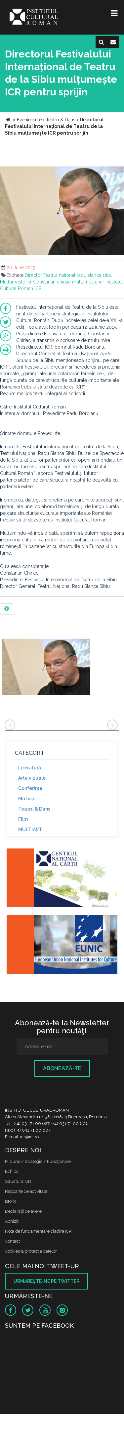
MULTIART (30, 829)
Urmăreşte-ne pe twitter (46, 1281)
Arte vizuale (32, 778)
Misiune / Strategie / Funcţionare (38, 1161)
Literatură (29, 767)
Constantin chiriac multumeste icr (68, 281)
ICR (38, 288)
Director (33, 275)
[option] (46, 666)
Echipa (12, 1171)
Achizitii (13, 1221)
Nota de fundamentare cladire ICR (38, 1231)
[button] (118, 167)
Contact (12, 1241)
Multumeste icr (16, 281)
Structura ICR (18, 1181)
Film (23, 819)
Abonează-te (62, 1068)
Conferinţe (30, 788)
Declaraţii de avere (23, 1211)
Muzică (26, 798)
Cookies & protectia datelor (31, 1251)
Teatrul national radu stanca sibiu (77, 275)
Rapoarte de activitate (26, 1191)
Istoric (11, 1201)
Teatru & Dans (34, 809)
